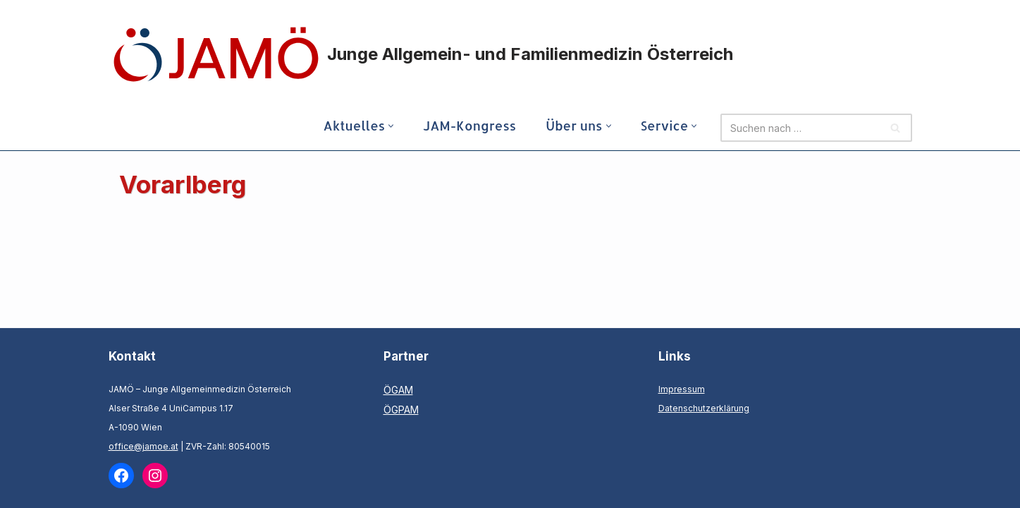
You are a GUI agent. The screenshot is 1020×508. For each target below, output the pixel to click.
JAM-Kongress (469, 125)
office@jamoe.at (143, 446)
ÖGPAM (401, 410)
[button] (390, 125)
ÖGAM (398, 390)
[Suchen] (800, 128)
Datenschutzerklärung (703, 408)
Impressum (681, 389)
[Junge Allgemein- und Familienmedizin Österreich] (422, 54)
